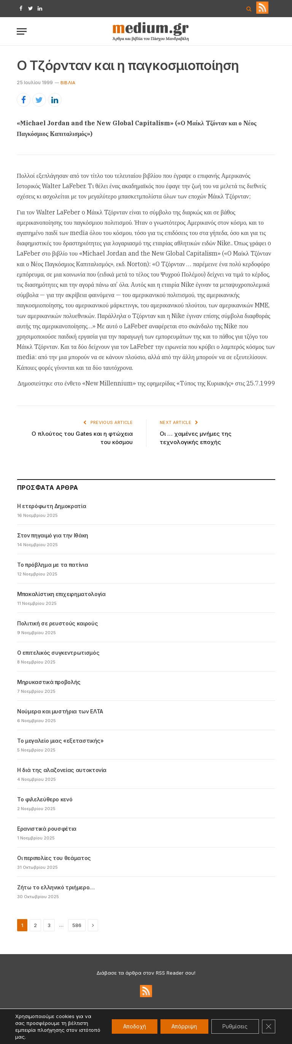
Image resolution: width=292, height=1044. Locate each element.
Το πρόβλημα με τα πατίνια (52, 564)
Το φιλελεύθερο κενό (44, 799)
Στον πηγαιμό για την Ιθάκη (52, 535)
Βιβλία (67, 82)
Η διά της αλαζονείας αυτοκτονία (61, 770)
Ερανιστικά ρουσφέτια (46, 828)
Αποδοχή (132, 1026)
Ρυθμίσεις (234, 1026)
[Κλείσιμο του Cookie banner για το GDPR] (268, 1026)
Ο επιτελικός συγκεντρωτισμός (58, 652)
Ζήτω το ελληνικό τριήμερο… (56, 887)
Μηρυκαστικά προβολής (49, 682)
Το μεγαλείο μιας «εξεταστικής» (60, 740)
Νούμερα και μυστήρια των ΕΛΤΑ (60, 711)
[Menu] (22, 31)
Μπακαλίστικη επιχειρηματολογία (61, 594)
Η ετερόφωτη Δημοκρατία (51, 506)
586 (76, 925)
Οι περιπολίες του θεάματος (54, 858)
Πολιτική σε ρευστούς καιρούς (57, 623)
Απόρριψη (183, 1026)
